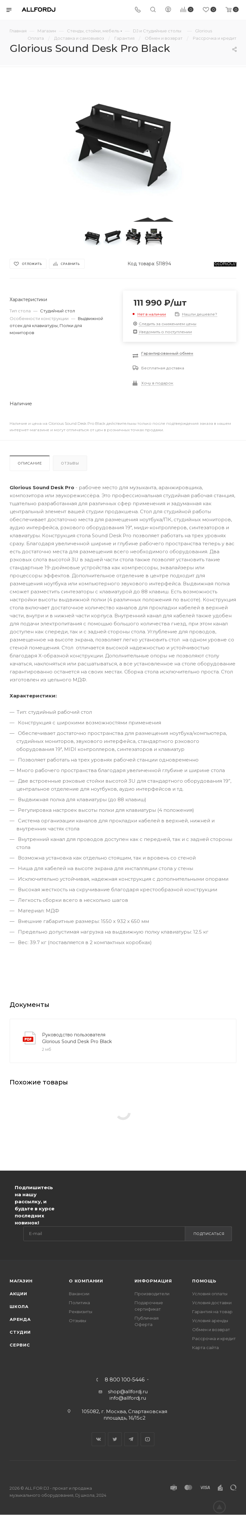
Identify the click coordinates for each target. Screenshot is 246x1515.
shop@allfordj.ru (128, 1391)
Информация (153, 1280)
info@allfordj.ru (128, 1398)
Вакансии (79, 1293)
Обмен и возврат (211, 1329)
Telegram (131, 1439)
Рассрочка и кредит (214, 1338)
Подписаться (209, 1233)
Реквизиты (80, 1311)
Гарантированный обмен (167, 353)
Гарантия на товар (212, 1311)
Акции (18, 1293)
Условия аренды (210, 1320)
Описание (30, 463)
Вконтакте (98, 1439)
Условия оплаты (209, 1293)
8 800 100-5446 (124, 1379)
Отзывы (70, 463)
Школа (19, 1306)
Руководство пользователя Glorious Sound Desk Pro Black (77, 1038)
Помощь (204, 1280)
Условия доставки (212, 1302)
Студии (20, 1332)
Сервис (20, 1344)
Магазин (21, 1280)
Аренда (20, 1319)
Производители (152, 1293)
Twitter (115, 1439)
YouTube (147, 1439)
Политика (79, 1302)
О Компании (86, 1280)
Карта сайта (205, 1347)
